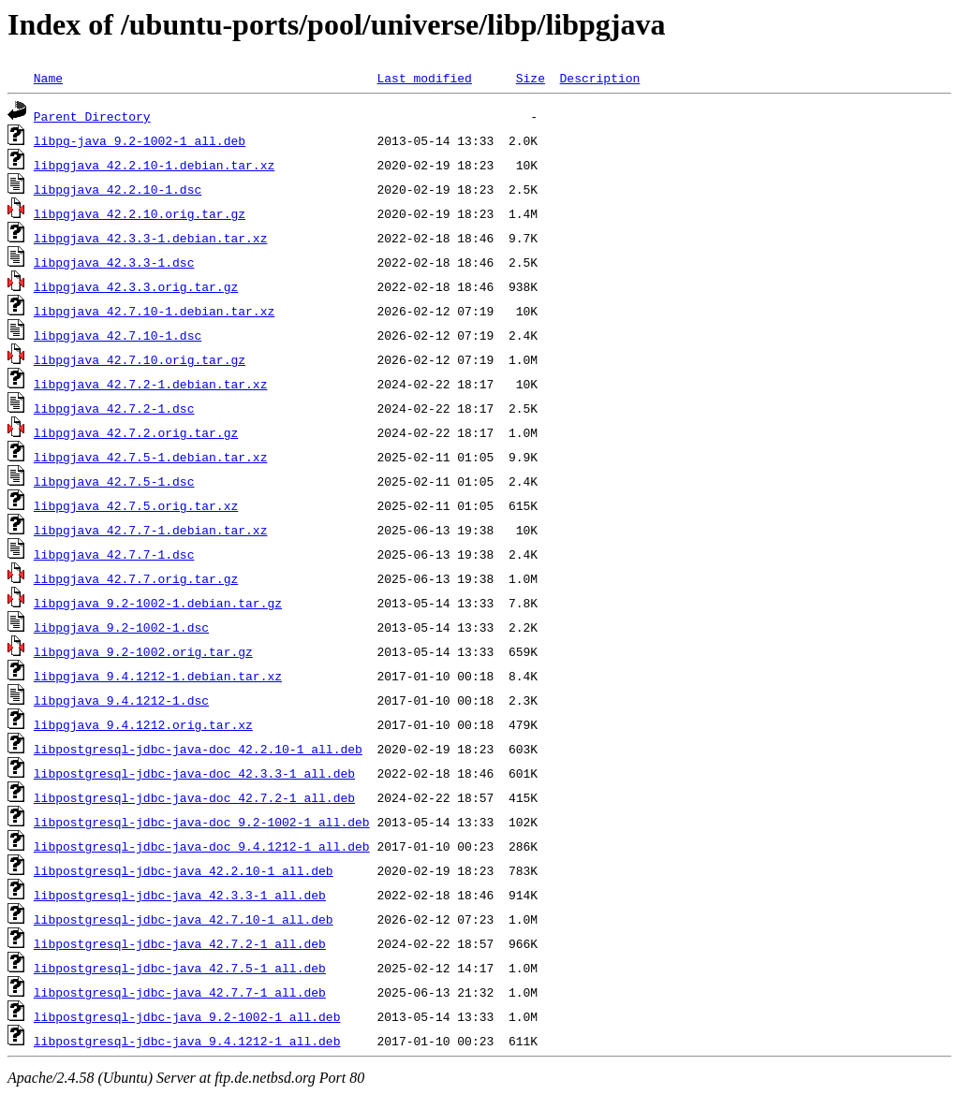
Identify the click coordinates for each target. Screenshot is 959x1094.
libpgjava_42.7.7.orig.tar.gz (136, 578)
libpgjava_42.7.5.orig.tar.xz (136, 505)
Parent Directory (92, 116)
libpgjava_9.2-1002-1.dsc (121, 627)
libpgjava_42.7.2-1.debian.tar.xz (151, 383)
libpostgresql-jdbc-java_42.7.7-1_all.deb (180, 992)
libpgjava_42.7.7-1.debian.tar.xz (151, 529)
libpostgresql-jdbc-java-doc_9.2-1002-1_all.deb (202, 821)
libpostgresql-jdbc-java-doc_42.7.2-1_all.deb (194, 797)
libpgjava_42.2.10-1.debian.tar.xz (154, 164)
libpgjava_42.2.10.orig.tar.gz (139, 213)
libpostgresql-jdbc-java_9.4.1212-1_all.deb (187, 1040)
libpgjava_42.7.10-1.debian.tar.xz (154, 310)
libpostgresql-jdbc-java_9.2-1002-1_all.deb (187, 1016)
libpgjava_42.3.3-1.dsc (114, 262)
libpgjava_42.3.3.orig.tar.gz (136, 286)
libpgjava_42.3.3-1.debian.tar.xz (151, 237)
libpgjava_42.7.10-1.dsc (117, 335)
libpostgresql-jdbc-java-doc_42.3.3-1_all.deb (194, 773)
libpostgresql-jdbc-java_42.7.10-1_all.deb (183, 919)
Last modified (423, 77)
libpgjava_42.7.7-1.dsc (114, 554)
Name (48, 77)
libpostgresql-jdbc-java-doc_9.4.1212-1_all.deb (202, 846)
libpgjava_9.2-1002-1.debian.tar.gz (158, 602)
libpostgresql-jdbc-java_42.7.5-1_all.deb (180, 967)
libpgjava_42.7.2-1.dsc (114, 408)
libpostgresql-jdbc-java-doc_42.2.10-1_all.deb (198, 748)
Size (530, 77)
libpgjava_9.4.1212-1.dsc (121, 700)
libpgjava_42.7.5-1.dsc (114, 481)
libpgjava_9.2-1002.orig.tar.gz (143, 651)
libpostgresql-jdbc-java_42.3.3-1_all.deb (180, 894)
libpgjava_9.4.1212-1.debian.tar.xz (158, 675)
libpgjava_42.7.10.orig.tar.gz (139, 359)
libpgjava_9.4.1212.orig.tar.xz (143, 724)
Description (599, 77)
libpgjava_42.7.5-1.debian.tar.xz (151, 456)
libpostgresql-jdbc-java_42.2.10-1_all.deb (183, 870)
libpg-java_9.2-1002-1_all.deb (139, 140)
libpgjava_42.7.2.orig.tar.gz (136, 432)
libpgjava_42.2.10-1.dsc (117, 189)
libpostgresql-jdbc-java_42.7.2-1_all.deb (180, 943)
